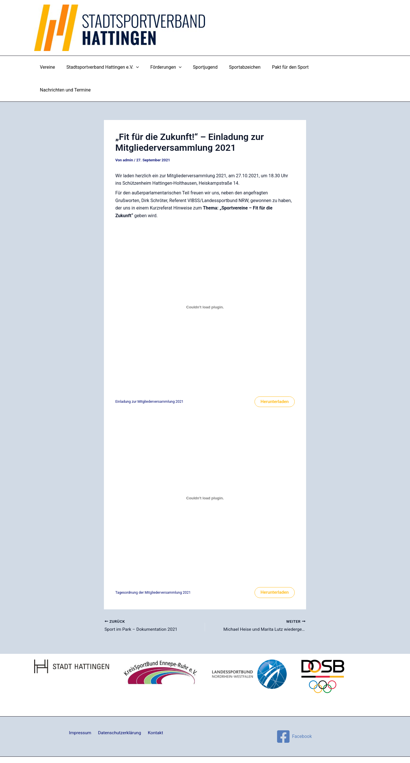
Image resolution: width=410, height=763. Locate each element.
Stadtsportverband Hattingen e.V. (107, 67)
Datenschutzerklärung (119, 710)
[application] (140, 67)
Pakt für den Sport (285, 67)
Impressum (81, 710)
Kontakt (154, 710)
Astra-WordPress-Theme (240, 748)
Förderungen (168, 67)
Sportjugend (204, 67)
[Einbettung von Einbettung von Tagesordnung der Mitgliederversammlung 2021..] (205, 475)
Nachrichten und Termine (338, 67)
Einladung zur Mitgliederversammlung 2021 (150, 379)
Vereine (54, 67)
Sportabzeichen (242, 67)
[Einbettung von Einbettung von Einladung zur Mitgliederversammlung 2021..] (205, 284)
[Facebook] (293, 714)
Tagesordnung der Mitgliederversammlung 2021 (154, 570)
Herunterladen (274, 379)
